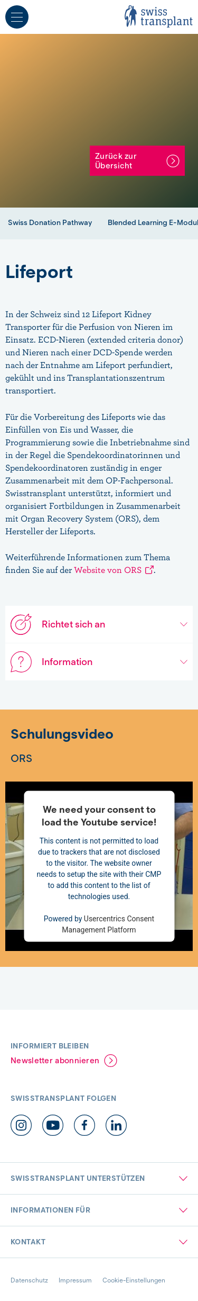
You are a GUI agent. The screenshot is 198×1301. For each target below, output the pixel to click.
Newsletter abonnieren (55, 1060)
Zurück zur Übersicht (116, 161)
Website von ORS (108, 570)
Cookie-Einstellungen (133, 1280)
